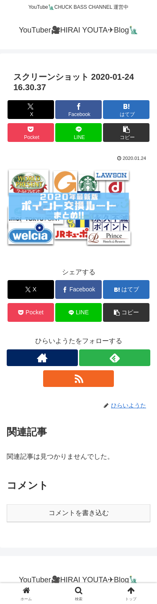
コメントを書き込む (79, 512)
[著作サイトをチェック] (42, 357)
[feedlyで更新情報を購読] (114, 357)
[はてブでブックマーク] (126, 109)
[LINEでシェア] (78, 132)
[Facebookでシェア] (78, 109)
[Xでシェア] (31, 109)
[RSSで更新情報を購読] (78, 378)
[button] (126, 132)
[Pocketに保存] (31, 132)
